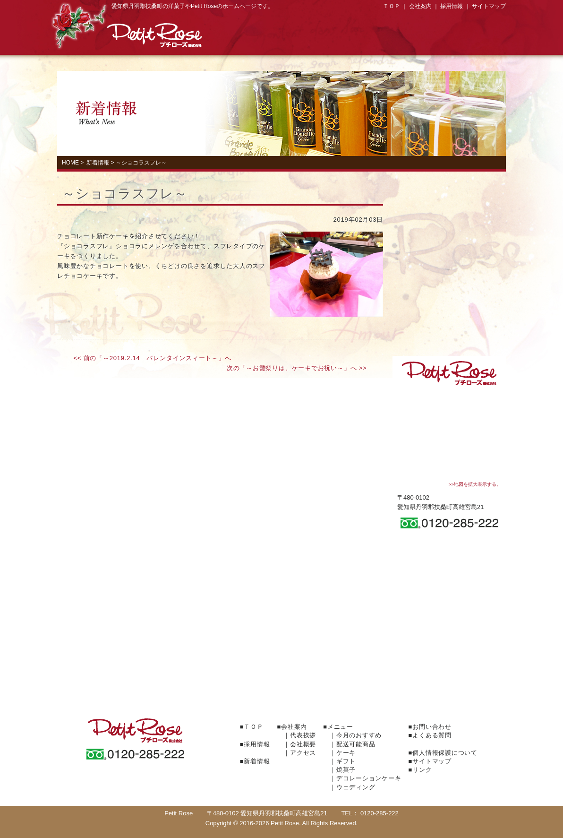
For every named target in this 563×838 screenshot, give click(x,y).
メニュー (340, 726)
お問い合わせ (449, 571)
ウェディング (355, 787)
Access (484, 39)
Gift (311, 39)
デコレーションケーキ (426, 39)
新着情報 (97, 162)
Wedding (449, 300)
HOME (70, 162)
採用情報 (451, 6)
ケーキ (346, 752)
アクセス (303, 752)
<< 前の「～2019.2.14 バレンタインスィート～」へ (152, 358)
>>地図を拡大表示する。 (474, 484)
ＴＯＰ (391, 6)
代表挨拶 (303, 735)
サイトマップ (489, 6)
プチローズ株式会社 (154, 35)
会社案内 (420, 6)
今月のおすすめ (449, 326)
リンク (422, 769)
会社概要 (303, 744)
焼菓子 (369, 39)
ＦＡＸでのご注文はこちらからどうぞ (281, 680)
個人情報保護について (445, 752)
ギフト (346, 761)
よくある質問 (449, 595)
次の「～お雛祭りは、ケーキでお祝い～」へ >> (297, 367)
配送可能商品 (355, 744)
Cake (253, 39)
